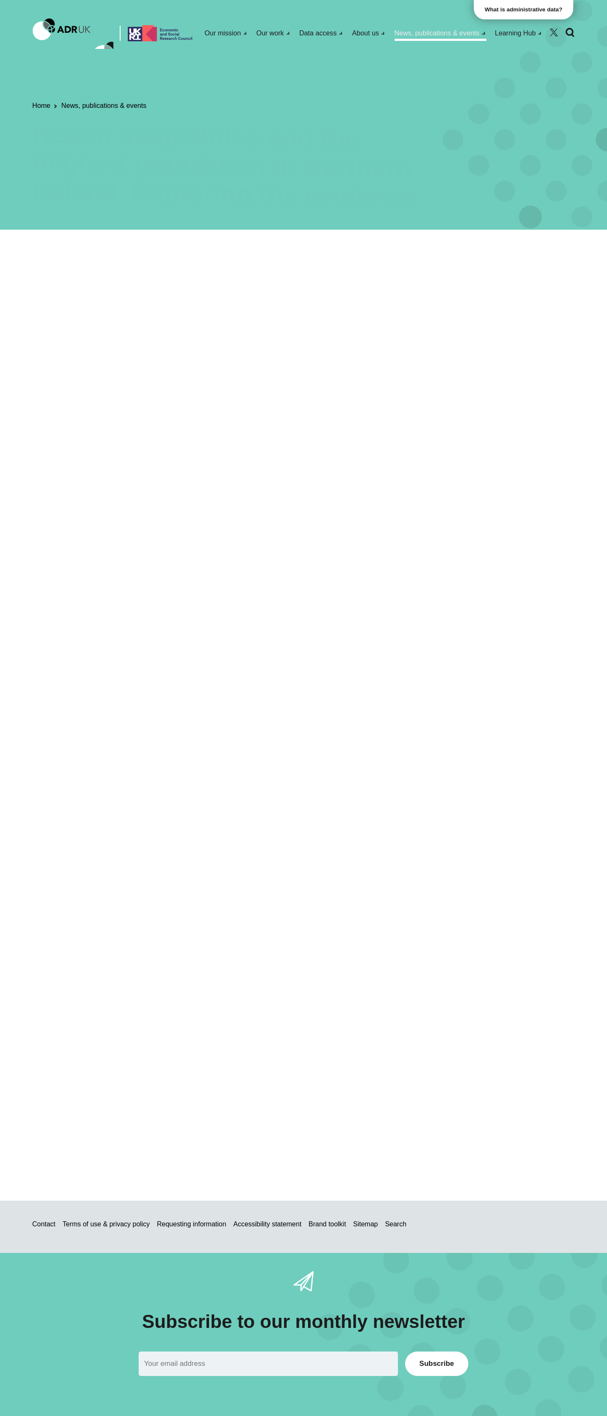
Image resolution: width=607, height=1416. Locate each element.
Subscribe (436, 1364)
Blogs (248, 276)
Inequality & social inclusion (441, 276)
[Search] (570, 33)
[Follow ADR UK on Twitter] (554, 33)
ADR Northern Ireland (295, 276)
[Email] (268, 1364)
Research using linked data (192, 276)
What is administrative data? (525, 9)
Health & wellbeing (363, 276)
